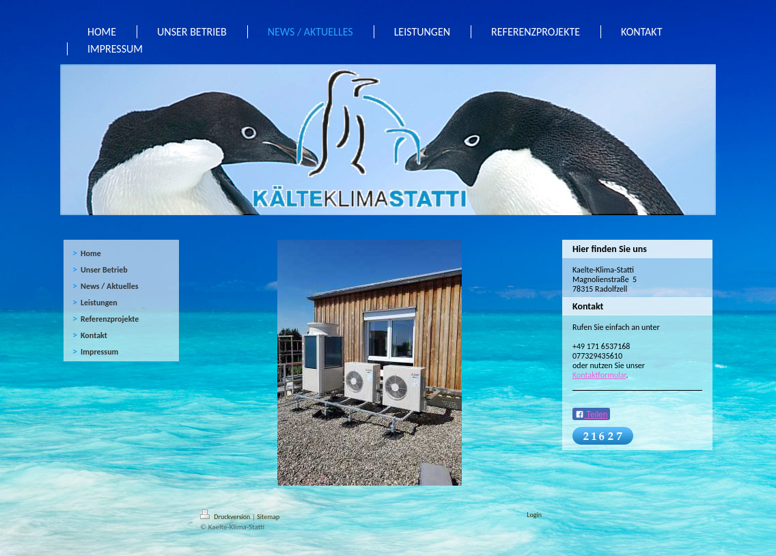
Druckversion (226, 516)
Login (534, 514)
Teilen (591, 414)
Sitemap (268, 516)
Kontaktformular (599, 375)
